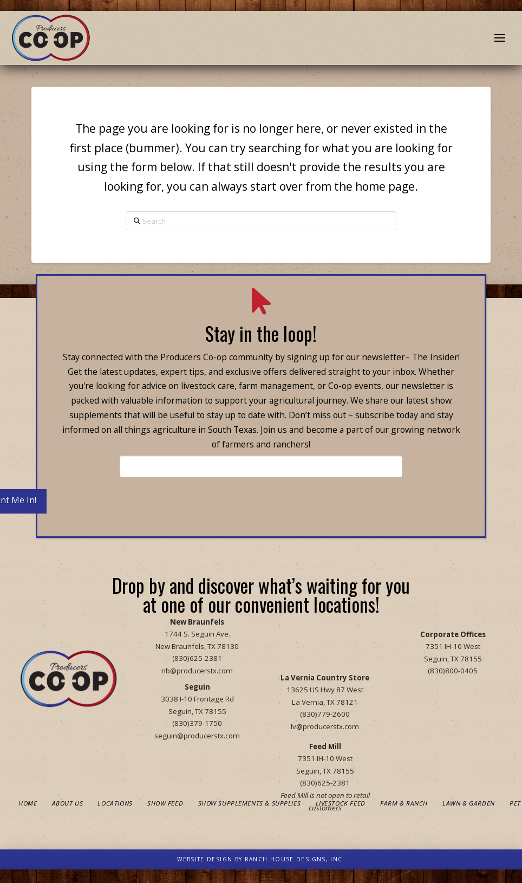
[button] (499, 38)
